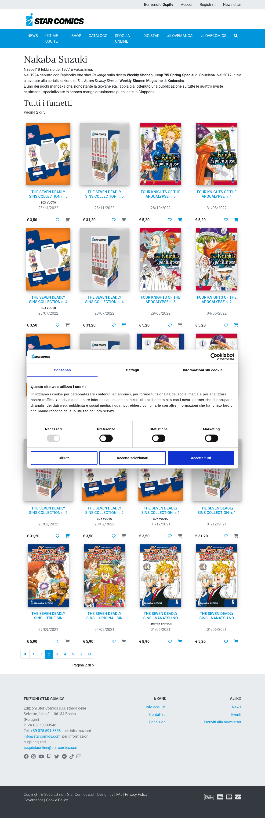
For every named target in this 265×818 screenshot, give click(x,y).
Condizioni (158, 722)
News (236, 707)
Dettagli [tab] (132, 370)
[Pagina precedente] (33, 654)
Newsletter (232, 4)
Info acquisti (156, 707)
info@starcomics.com (42, 736)
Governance (34, 800)
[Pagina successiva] (81, 654)
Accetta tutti (201, 458)
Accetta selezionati (132, 458)
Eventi (236, 714)
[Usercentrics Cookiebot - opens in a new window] (213, 356)
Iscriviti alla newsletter (222, 722)
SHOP (76, 35)
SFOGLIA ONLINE (122, 38)
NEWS (33, 35)
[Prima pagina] (25, 654)
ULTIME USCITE (51, 38)
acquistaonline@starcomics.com (51, 747)
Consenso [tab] (62, 370)
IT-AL (118, 794)
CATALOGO (98, 35)
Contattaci (158, 714)
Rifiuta (64, 458)
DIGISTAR (151, 35)
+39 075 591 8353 (46, 731)
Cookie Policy (57, 800)
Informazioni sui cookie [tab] (202, 370)
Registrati (208, 4)
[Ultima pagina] (89, 654)
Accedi (186, 4)
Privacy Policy (136, 794)
